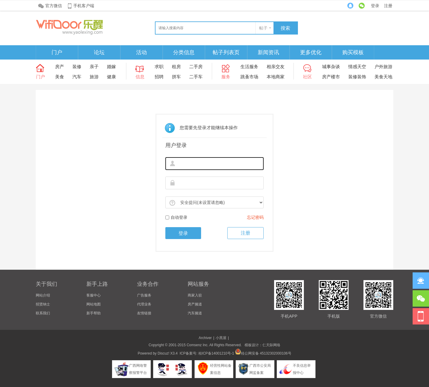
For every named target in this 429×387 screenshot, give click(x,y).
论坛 (99, 52)
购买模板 (353, 52)
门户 (57, 52)
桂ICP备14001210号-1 (216, 353)
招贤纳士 (43, 304)
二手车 (196, 76)
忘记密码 (255, 217)
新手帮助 (93, 313)
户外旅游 (383, 66)
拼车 (176, 76)
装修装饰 (357, 76)
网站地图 (93, 304)
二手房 (196, 66)
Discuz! (163, 353)
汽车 (76, 76)
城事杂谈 (331, 66)
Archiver (205, 338)
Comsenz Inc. (197, 345)
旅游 (94, 76)
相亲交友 (276, 66)
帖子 (263, 28)
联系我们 (43, 313)
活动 (141, 52)
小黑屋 (221, 338)
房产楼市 (331, 76)
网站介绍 (43, 295)
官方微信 (53, 5)
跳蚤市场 (249, 76)
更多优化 (310, 52)
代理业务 (144, 304)
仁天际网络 (271, 345)
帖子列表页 (226, 52)
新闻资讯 (268, 52)
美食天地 (383, 76)
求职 (159, 66)
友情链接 (144, 313)
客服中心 (93, 295)
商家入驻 (195, 295)
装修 (76, 66)
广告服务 (144, 295)
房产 (59, 66)
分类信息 (184, 52)
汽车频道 (195, 313)
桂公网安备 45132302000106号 (263, 353)
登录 (375, 5)
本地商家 (276, 76)
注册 (388, 5)
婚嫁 (111, 66)
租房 (176, 66)
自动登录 (176, 217)
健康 (111, 76)
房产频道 (195, 304)
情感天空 (357, 66)
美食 (59, 76)
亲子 (94, 66)
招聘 (159, 76)
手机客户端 (83, 5)
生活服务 (249, 66)
